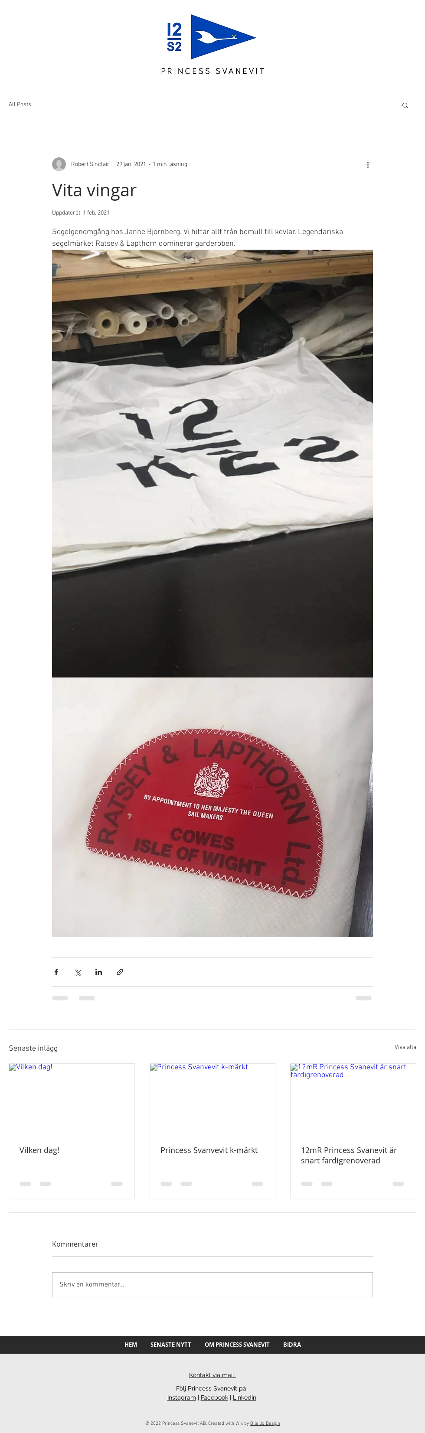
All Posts (20, 104)
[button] (405, 104)
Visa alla (405, 1047)
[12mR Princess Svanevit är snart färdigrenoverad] (353, 1099)
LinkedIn (244, 1397)
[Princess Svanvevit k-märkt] (212, 1099)
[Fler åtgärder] (368, 164)
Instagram (181, 1397)
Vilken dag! (39, 1150)
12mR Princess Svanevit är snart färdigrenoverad (349, 1155)
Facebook (214, 1397)
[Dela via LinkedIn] (99, 972)
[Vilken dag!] (71, 1099)
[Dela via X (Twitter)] (77, 972)
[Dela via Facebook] (56, 972)
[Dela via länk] (120, 972)
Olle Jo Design (265, 1423)
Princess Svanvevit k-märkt (209, 1150)
